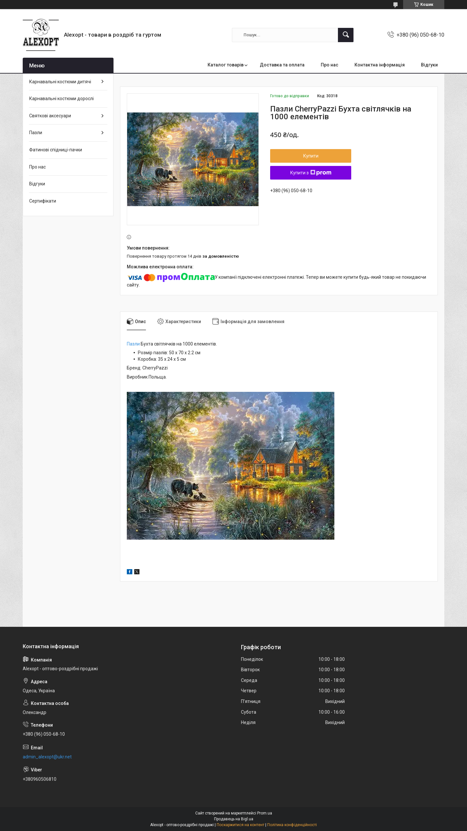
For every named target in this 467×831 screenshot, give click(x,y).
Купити (310, 155)
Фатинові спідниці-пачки (55, 149)
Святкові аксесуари (50, 115)
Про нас (329, 64)
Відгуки (429, 64)
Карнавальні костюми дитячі (60, 81)
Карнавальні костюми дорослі (61, 98)
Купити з (310, 173)
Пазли (133, 343)
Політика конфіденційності (292, 825)
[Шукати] (345, 35)
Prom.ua (264, 813)
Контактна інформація (379, 64)
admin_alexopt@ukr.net (47, 756)
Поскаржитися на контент (240, 825)
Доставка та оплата (282, 64)
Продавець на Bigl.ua (233, 819)
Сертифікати (42, 201)
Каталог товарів (226, 64)
